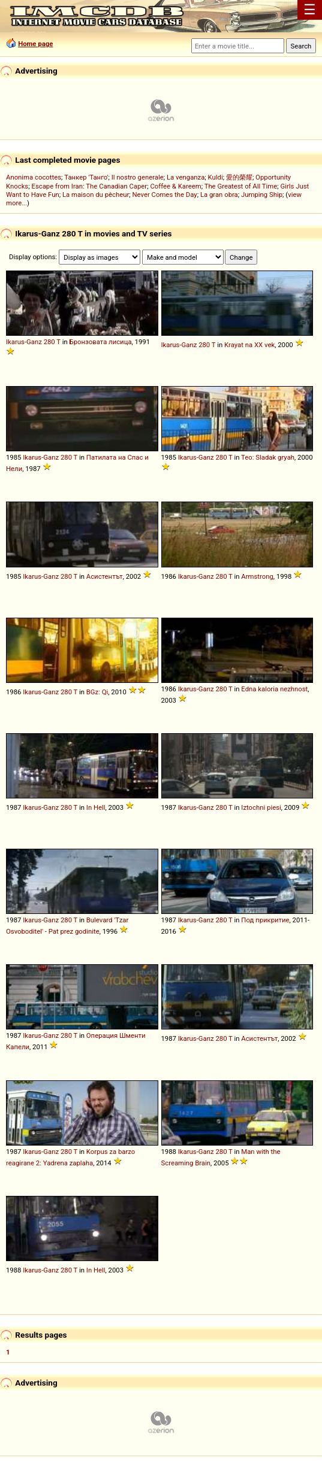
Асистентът (104, 576)
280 (49, 342)
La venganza (185, 177)
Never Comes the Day (165, 194)
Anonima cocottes (33, 177)
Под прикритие (265, 920)
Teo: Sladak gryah (267, 457)
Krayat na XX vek (249, 345)
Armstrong (257, 576)
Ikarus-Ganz (24, 342)
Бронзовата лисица (101, 342)
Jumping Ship (261, 194)
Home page (35, 44)
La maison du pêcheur (95, 194)
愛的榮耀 (239, 177)
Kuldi (215, 177)
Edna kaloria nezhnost (274, 689)
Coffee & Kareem (175, 186)
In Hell (96, 807)
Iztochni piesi (261, 807)
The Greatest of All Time (241, 186)
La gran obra (219, 194)
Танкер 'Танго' (86, 177)
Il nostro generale (138, 177)
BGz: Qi (97, 692)
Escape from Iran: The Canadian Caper (89, 186)
